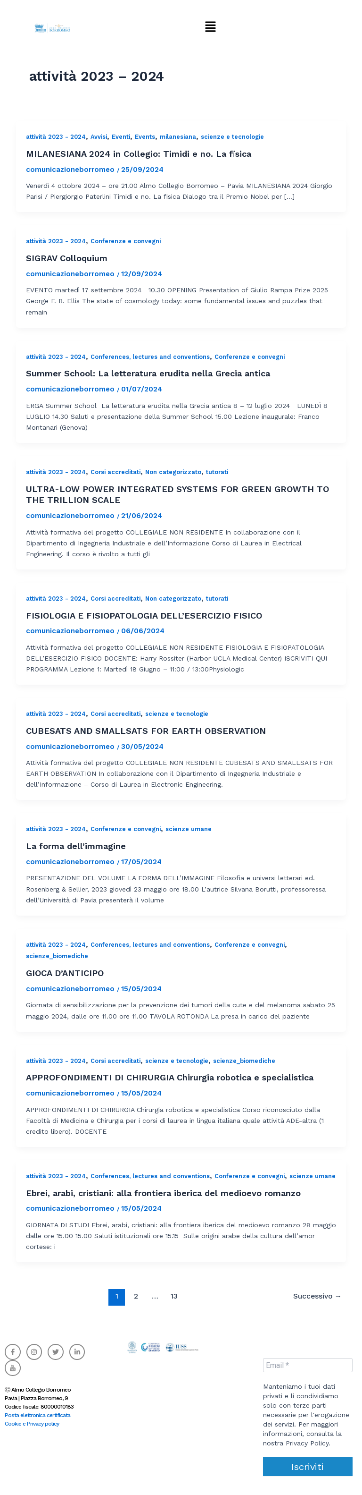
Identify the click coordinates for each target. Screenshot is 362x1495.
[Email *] (308, 1365)
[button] (210, 26)
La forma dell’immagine (76, 846)
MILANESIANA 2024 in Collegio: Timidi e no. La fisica (138, 154)
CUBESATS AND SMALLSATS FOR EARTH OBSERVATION (146, 731)
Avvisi (98, 136)
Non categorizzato (173, 472)
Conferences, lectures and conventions (150, 356)
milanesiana (178, 136)
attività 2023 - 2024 (56, 136)
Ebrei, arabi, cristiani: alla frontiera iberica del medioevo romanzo (163, 1193)
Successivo (317, 1296)
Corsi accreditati (115, 472)
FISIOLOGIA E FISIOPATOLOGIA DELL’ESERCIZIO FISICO (144, 615)
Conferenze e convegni (125, 241)
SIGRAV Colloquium (66, 258)
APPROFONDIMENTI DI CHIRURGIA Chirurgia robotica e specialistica (169, 1077)
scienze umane (188, 828)
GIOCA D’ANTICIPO (65, 973)
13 (174, 1296)
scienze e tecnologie (232, 136)
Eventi (121, 136)
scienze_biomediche (57, 956)
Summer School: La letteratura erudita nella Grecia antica (148, 373)
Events (145, 136)
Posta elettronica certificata (37, 1415)
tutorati (217, 472)
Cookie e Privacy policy (32, 1423)
